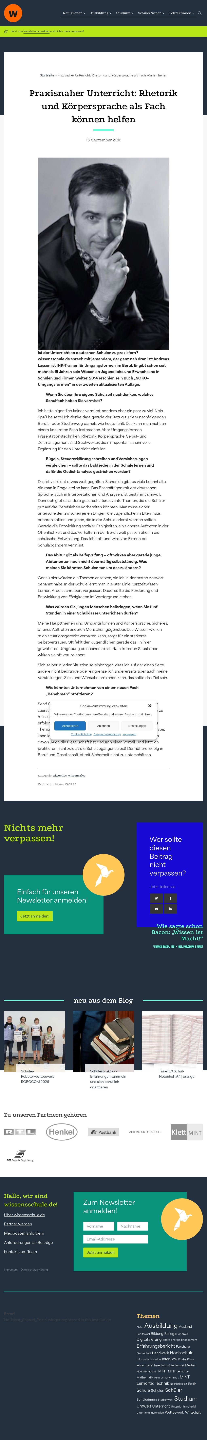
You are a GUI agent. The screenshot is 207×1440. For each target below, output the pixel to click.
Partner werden (18, 1224)
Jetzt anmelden (101, 1252)
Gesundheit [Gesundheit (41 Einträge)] (144, 1353)
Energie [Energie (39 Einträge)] (175, 1340)
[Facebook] (170, 898)
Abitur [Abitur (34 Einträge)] (140, 1327)
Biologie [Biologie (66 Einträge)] (170, 1334)
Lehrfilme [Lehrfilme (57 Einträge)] (153, 1365)
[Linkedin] (170, 909)
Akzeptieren (70, 725)
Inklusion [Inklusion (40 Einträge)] (155, 1359)
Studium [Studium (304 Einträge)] (186, 1398)
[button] (150, 706)
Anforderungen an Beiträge (28, 1242)
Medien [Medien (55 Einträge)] (190, 1365)
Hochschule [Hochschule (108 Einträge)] (181, 1352)
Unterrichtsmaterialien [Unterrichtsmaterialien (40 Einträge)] (150, 1412)
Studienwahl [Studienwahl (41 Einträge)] (165, 1399)
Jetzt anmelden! (34, 916)
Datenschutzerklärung (107, 734)
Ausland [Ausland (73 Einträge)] (185, 1327)
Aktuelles (60, 775)
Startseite (47, 75)
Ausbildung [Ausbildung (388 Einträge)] (161, 1325)
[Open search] (200, 13)
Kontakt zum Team (20, 1251)
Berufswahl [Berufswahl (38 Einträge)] (143, 1334)
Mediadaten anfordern (24, 1233)
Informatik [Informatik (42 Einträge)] (143, 1359)
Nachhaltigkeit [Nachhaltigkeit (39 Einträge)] (178, 1384)
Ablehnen (103, 725)
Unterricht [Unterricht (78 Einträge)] (161, 1406)
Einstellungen (137, 725)
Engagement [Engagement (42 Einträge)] (189, 1339)
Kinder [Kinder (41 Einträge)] (182, 1359)
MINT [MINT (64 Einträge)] (162, 1371)
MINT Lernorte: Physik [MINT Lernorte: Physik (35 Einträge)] (166, 1377)
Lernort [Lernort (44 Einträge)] (179, 1365)
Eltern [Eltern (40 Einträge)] (166, 1339)
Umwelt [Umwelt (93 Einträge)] (144, 1406)
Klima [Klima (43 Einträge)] (190, 1359)
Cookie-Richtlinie (81, 734)
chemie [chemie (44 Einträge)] (183, 1334)
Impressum (129, 734)
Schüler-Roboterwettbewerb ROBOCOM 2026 (38, 1076)
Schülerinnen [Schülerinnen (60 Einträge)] (147, 1399)
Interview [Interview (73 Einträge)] (169, 1359)
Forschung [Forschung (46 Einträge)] (183, 1346)
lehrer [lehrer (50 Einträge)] (141, 1365)
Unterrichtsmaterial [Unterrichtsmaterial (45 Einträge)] (183, 1406)
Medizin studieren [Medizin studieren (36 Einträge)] (147, 1371)
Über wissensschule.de (24, 1215)
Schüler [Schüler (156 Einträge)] (173, 1390)
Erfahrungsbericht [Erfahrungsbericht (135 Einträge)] (156, 1346)
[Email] (156, 909)
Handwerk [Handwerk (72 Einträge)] (160, 1353)
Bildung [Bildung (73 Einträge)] (157, 1334)
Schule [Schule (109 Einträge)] (143, 1390)
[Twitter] (156, 898)
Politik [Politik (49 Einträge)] (192, 1383)
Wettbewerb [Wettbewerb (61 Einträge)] (174, 1412)
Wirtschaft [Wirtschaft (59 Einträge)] (193, 1412)
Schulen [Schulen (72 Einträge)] (157, 1391)
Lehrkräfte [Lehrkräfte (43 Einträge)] (167, 1365)
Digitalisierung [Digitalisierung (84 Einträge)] (149, 1339)
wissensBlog (77, 775)
